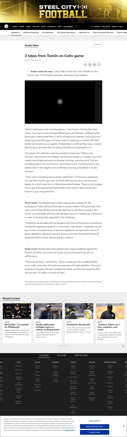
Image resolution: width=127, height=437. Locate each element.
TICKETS (73, 362)
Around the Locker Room (18, 390)
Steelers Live (18, 369)
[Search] (92, 26)
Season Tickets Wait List (73, 399)
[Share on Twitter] (90, 66)
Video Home (18, 366)
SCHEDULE (55, 362)
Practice (37, 371)
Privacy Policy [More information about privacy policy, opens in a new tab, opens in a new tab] (70, 430)
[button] (60, 101)
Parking (110, 386)
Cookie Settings (94, 421)
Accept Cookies (94, 432)
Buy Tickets (73, 377)
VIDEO (19, 362)
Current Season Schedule (55, 373)
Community (37, 390)
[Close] (123, 426)
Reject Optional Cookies (94, 426)
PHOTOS (37, 362)
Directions (110, 383)
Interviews (19, 373)
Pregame (37, 375)
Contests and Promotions (92, 381)
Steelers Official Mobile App (91, 373)
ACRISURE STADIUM (110, 362)
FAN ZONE (92, 362)
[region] (63, 426)
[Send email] (94, 66)
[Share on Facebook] (85, 66)
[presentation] (123, 346)
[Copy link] (99, 65)
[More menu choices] (76, 26)
